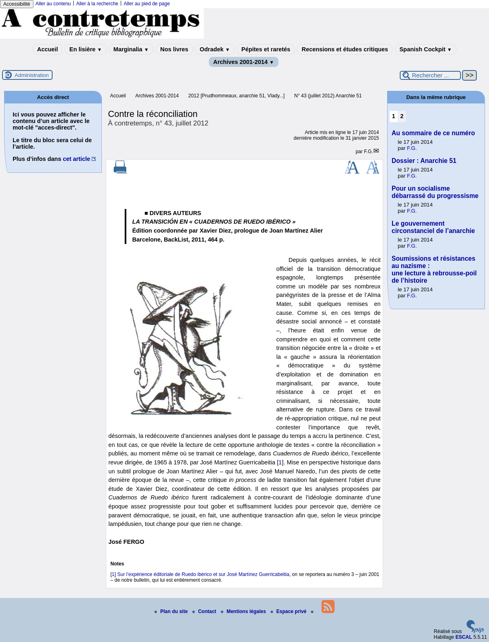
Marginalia (131, 49)
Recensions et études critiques (345, 49)
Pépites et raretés (265, 49)
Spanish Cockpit (425, 49)
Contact (205, 611)
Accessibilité (16, 4)
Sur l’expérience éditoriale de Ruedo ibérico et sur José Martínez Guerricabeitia (203, 574)
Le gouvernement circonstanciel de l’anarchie (433, 227)
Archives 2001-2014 (243, 62)
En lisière (85, 49)
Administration (32, 75)
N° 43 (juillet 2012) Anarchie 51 (328, 96)
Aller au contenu (53, 4)
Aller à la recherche (97, 4)
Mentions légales (244, 611)
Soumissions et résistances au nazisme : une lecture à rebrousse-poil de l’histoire (434, 269)
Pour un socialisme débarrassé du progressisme (435, 192)
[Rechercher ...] (430, 75)
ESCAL (464, 637)
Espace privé (289, 611)
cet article (76, 159)
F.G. (368, 151)
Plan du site (171, 611)
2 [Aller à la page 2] (401, 116)
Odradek (215, 49)
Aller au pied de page (146, 4)
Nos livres (174, 49)
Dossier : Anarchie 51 (424, 160)
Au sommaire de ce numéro (433, 133)
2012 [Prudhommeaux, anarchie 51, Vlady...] (236, 96)
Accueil (47, 49)
